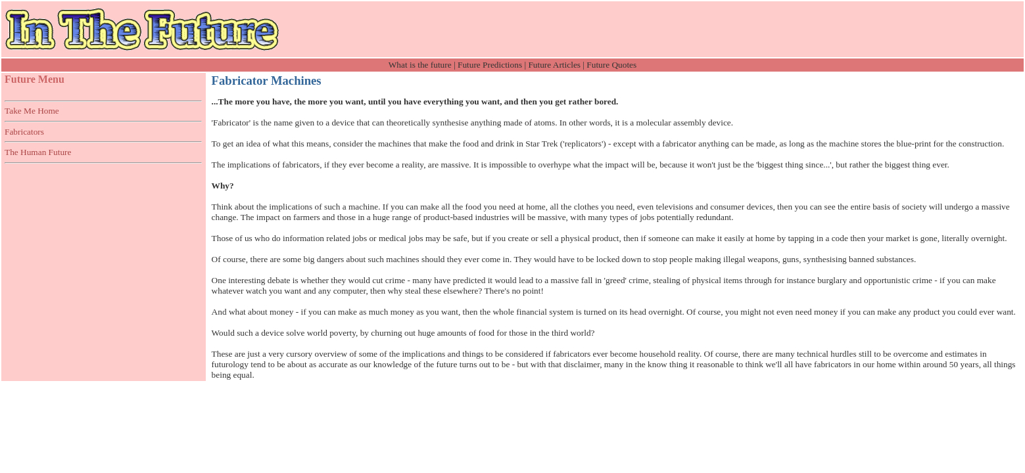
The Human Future (38, 152)
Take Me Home (32, 111)
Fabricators (24, 132)
